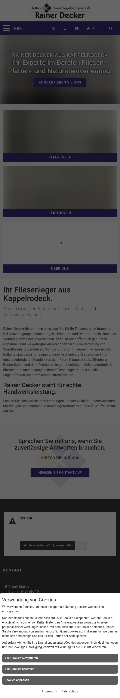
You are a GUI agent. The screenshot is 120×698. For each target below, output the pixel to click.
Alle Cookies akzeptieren (21, 658)
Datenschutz (69, 691)
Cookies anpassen (16, 680)
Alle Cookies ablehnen (19, 669)
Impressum (49, 691)
